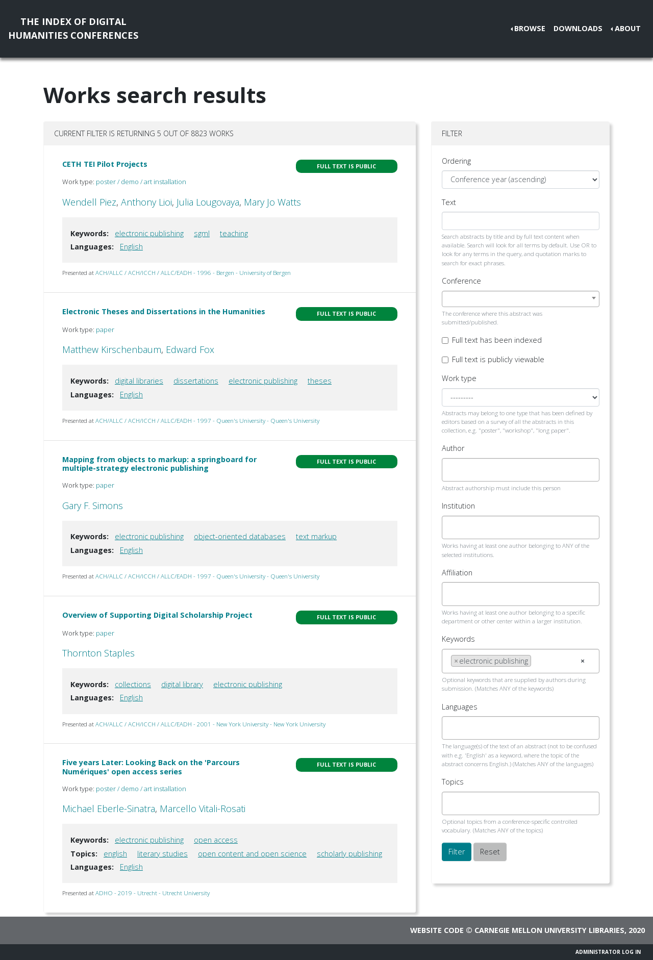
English (131, 246)
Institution (458, 506)
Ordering (456, 161)
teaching (234, 233)
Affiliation (457, 572)
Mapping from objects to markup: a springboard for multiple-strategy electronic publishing (159, 463)
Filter (456, 851)
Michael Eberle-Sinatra (108, 808)
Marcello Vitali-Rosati (202, 808)
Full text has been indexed (497, 340)
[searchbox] (454, 469)
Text (449, 202)
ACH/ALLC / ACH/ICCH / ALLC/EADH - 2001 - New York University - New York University (210, 724)
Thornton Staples (98, 653)
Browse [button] (529, 28)
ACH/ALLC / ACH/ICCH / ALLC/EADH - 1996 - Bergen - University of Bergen (193, 272)
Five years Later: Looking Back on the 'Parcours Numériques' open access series (151, 766)
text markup (316, 536)
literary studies (162, 853)
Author (453, 448)
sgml (202, 233)
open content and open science (252, 853)
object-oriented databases (240, 536)
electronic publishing (149, 233)
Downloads (578, 28)
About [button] (628, 28)
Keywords (458, 639)
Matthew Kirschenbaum (111, 349)
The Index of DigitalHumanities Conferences (73, 28)
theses (320, 381)
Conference (461, 281)
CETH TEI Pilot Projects (104, 164)
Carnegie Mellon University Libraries (549, 930)
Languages (460, 707)
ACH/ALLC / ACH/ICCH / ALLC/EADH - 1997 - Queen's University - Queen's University (207, 420)
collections (133, 684)
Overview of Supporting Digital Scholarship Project (157, 615)
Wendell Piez (89, 202)
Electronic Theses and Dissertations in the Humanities (163, 311)
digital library (182, 684)
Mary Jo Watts (272, 202)
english (115, 853)
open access (216, 840)
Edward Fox (190, 349)
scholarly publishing (349, 853)
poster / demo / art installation (141, 181)
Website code (437, 930)
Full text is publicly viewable (498, 359)
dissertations (195, 381)
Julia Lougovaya (208, 202)
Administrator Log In (608, 951)
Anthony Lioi (146, 202)
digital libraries (139, 381)
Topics (453, 782)
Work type (459, 378)
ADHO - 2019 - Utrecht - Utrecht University (152, 893)
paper (105, 329)
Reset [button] (490, 851)
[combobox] (520, 299)
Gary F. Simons (92, 505)
